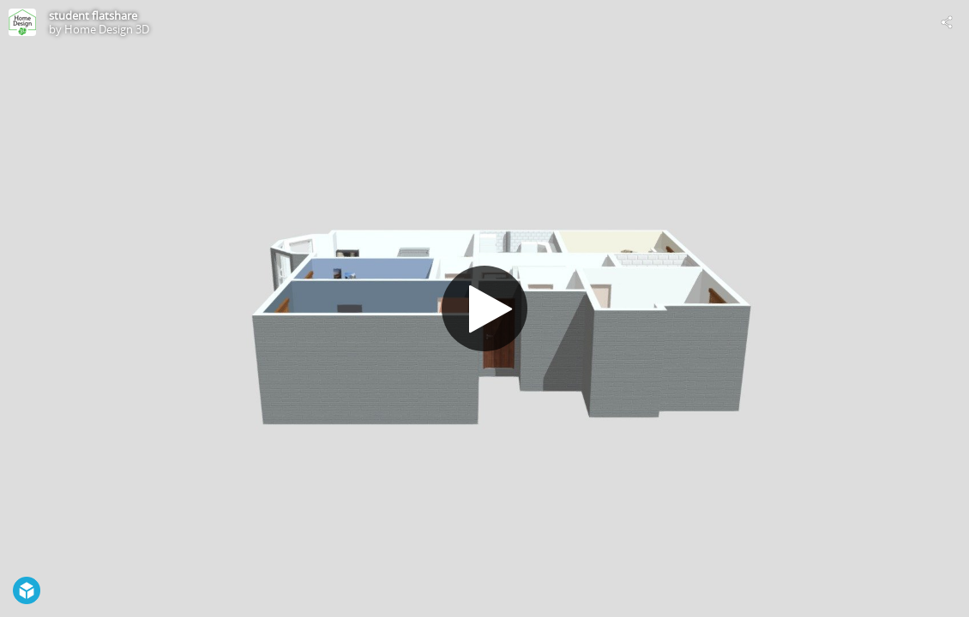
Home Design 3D (106, 29)
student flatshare (93, 15)
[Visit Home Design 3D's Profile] (22, 22)
